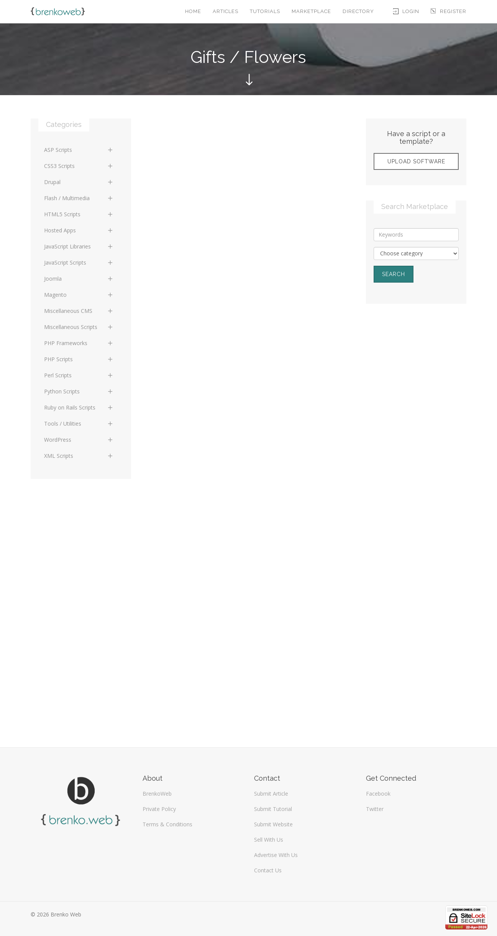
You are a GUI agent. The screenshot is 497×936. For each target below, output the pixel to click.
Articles (225, 11)
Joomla (79, 278)
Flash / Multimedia (79, 198)
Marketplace (311, 11)
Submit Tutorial (273, 809)
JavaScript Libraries (79, 246)
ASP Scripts (79, 149)
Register (448, 11)
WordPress (79, 439)
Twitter (375, 809)
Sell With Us (268, 839)
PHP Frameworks (79, 343)
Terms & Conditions (167, 824)
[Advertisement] (416, 434)
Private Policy (159, 809)
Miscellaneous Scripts (79, 327)
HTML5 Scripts (79, 214)
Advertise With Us (276, 855)
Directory (358, 11)
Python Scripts (79, 391)
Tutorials (265, 11)
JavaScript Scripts (79, 262)
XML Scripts (79, 455)
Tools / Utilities (79, 423)
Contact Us (268, 870)
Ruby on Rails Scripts (79, 407)
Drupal (79, 182)
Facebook (378, 793)
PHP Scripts (79, 359)
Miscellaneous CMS (79, 310)
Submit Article (271, 793)
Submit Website (273, 824)
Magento (79, 294)
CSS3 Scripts (79, 165)
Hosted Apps (79, 230)
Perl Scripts (79, 375)
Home (193, 11)
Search (393, 274)
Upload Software (416, 161)
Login (406, 11)
